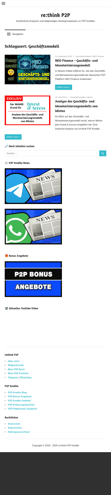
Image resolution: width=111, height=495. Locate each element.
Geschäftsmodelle (83, 56)
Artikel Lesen (63, 87)
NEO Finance (98, 56)
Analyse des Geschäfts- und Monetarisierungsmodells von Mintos (76, 106)
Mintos (90, 97)
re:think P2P (55, 15)
